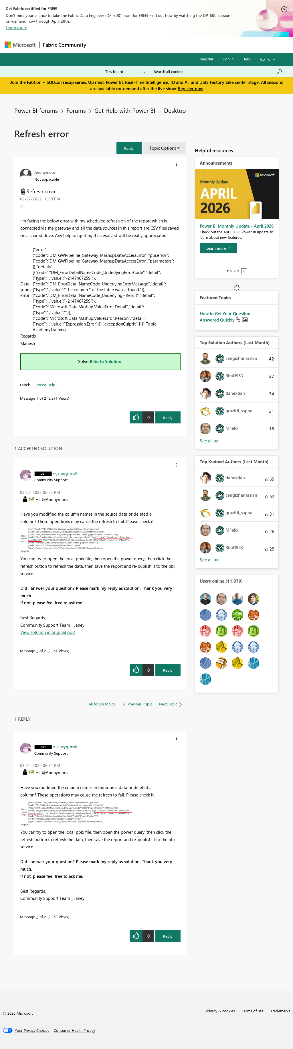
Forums (99, 44)
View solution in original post (48, 632)
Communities (173, 44)
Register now (190, 88)
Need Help (46, 385)
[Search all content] (218, 71)
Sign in (227, 58)
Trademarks (280, 1010)
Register (206, 58)
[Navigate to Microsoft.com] (20, 45)
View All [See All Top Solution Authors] (209, 440)
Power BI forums (36, 110)
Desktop (175, 110)
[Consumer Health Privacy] (74, 1030)
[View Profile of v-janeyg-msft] (65, 473)
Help (246, 58)
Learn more (16, 27)
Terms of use (253, 1010)
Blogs (198, 44)
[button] (129, 148)
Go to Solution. (107, 361)
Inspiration (124, 44)
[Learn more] (218, 248)
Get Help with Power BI (124, 110)
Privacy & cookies (220, 1010)
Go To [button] (265, 59)
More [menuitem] (218, 44)
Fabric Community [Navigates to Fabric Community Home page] (64, 44)
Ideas (147, 44)
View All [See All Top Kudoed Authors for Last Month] (209, 560)
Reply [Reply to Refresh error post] (168, 417)
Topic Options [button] (162, 148)
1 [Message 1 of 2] (37, 398)
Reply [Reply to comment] (168, 670)
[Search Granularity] (125, 71)
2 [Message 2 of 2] (37, 650)
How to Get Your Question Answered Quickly (225, 317)
